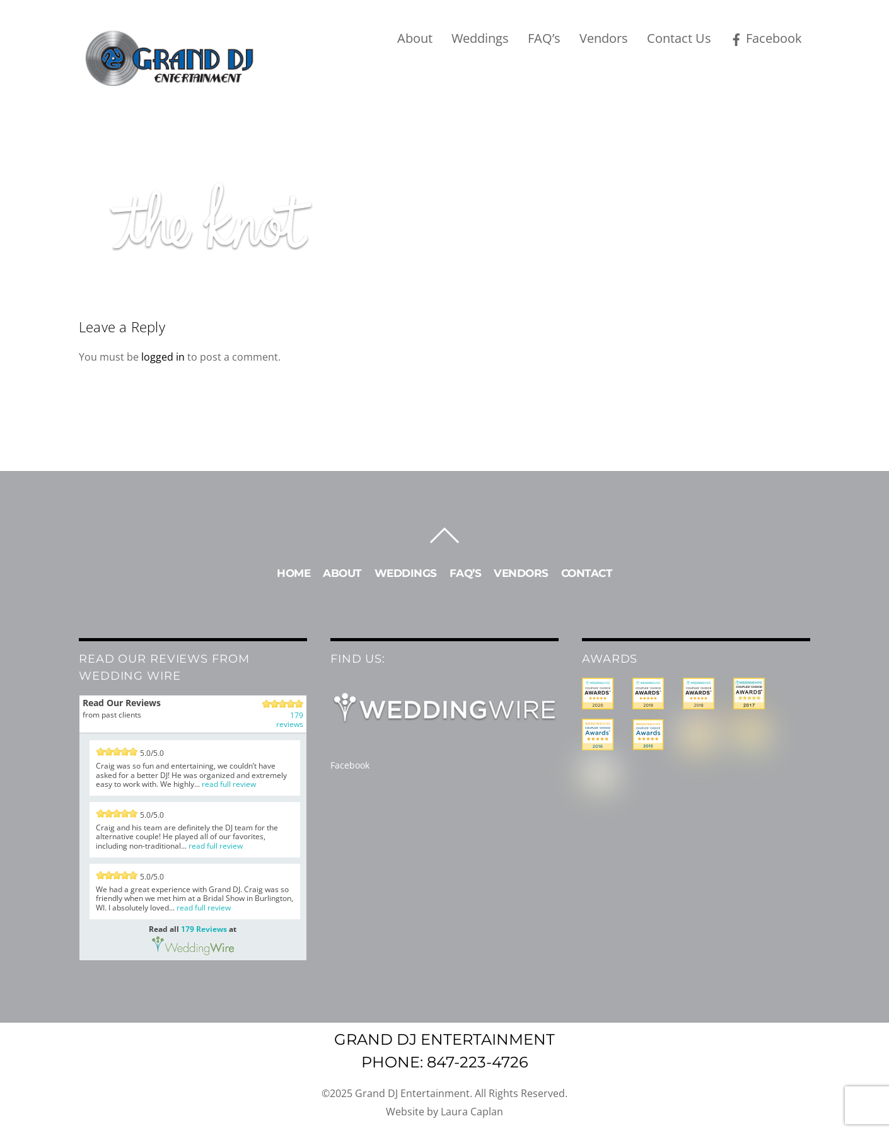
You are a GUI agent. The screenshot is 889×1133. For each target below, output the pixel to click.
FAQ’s (544, 38)
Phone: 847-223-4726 (444, 1062)
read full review (229, 784)
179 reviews (289, 720)
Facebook (766, 38)
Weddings (480, 38)
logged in (163, 357)
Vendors (603, 38)
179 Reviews (204, 929)
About (415, 38)
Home (293, 573)
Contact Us (679, 38)
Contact (587, 573)
